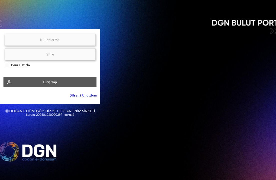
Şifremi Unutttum (83, 95)
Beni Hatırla (20, 65)
